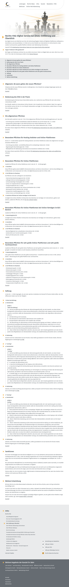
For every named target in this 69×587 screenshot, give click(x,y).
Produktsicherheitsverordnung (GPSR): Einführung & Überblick (20, 532)
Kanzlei (43, 4)
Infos (37, 4)
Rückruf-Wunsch (34, 54)
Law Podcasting (17, 565)
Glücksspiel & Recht (10, 568)
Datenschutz (8, 584)
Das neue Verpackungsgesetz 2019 (14, 519)
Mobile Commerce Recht (11, 550)
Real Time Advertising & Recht (47, 568)
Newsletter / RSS (51, 4)
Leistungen (22, 4)
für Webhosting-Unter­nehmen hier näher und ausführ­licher (47, 127)
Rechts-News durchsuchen (51, 553)
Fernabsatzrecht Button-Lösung (13, 536)
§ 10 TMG (27, 443)
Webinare (22, 6)
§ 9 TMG (17, 390)
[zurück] (7, 91)
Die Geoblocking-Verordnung (12, 521)
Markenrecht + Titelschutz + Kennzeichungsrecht (17, 545)
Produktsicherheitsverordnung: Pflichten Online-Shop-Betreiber (20, 534)
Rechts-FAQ (8, 514)
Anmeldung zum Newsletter (52, 541)
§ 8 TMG (22, 339)
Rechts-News (31, 4)
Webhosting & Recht (24, 570)
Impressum (8, 581)
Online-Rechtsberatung (33, 6)
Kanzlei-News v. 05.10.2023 (26, 496)
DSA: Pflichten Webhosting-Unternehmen (15, 525)
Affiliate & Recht (38, 565)
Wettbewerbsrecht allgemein (12, 543)
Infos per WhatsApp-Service (52, 550)
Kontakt (7, 577)
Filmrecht (8, 548)
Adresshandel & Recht (27, 565)
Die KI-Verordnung (10, 530)
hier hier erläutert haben (30, 199)
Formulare (7, 579)
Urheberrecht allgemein (11, 541)
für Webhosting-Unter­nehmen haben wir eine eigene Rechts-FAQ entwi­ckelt (30, 47)
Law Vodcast (8, 565)
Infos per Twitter (49, 544)
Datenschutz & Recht (49, 565)
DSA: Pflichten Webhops (11, 527)
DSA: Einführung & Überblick (12, 523)
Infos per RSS (48, 547)
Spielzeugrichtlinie (10, 539)
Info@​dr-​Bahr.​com (46, 52)
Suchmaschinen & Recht (11, 570)
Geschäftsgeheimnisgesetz (12, 516)
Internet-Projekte (9, 553)
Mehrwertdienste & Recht (23, 568)
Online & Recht (34, 568)
